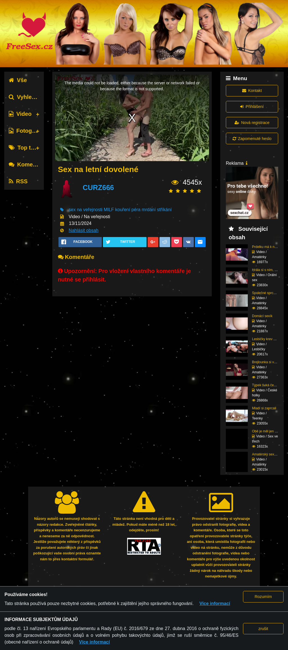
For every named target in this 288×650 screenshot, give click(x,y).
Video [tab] (20, 114)
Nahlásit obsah (83, 230)
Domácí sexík (262, 316)
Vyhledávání (29, 97)
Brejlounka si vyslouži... (269, 362)
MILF (109, 209)
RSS (18, 181)
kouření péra (128, 209)
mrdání (149, 209)
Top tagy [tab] (24, 148)
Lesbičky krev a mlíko (268, 339)
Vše (18, 80)
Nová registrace (252, 122)
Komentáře (27, 164)
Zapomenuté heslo (252, 138)
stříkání (164, 209)
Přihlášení (252, 106)
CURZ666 (98, 187)
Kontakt (252, 90)
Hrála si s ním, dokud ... (269, 270)
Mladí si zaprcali (264, 408)
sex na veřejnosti (85, 209)
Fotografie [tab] (26, 131)
